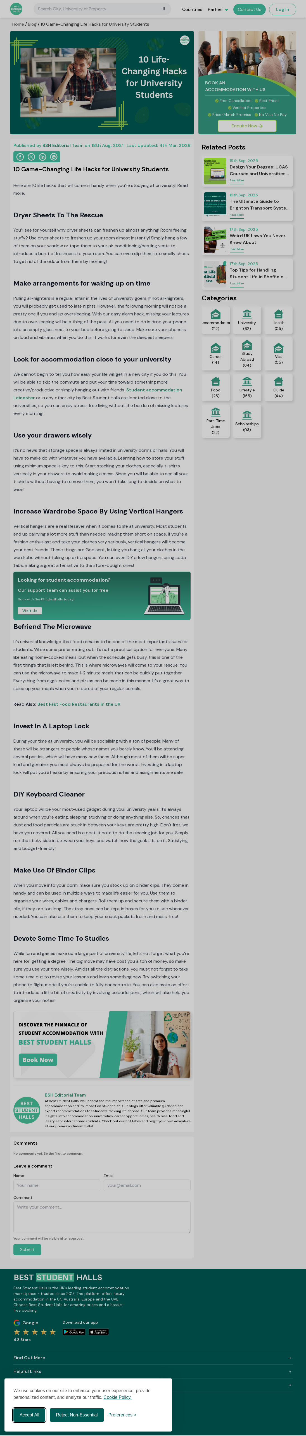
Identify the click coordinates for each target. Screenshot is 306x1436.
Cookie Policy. (118, 1397)
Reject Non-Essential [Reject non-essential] (77, 1415)
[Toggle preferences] (122, 1415)
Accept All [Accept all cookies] (29, 1415)
